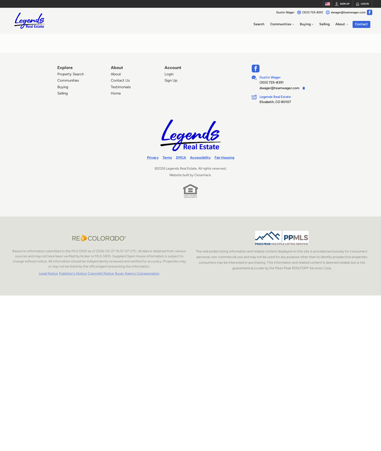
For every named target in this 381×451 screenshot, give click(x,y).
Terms (167, 158)
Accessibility (200, 158)
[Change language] (327, 3)
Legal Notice (48, 273)
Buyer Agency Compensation (137, 273)
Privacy (153, 158)
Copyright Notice (101, 273)
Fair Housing (224, 158)
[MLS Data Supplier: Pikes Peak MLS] (282, 238)
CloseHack (202, 175)
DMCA (181, 158)
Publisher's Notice (73, 273)
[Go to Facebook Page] (369, 12)
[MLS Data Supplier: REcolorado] (99, 238)
